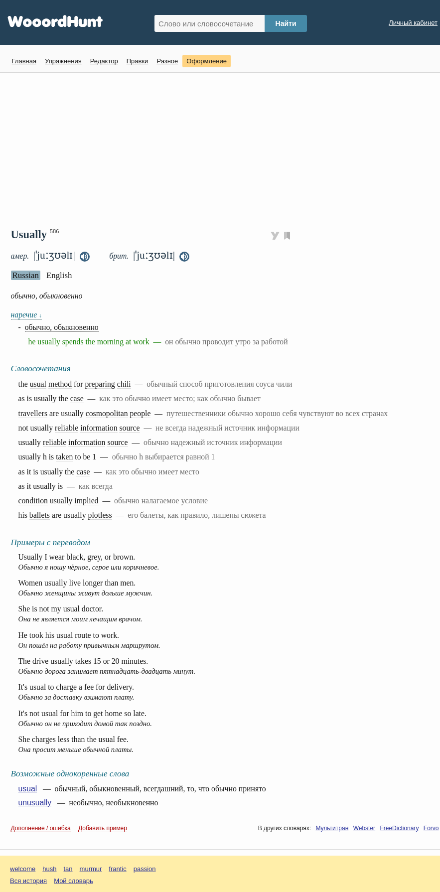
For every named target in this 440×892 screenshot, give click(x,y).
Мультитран (331, 828)
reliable (66, 428)
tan (68, 869)
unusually (35, 802)
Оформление (206, 61)
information (98, 428)
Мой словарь (73, 881)
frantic (117, 869)
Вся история (28, 881)
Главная (24, 61)
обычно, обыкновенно (62, 327)
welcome (22, 869)
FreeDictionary (399, 828)
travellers (33, 413)
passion (145, 869)
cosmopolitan (107, 413)
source (129, 428)
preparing (100, 384)
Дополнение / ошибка (41, 828)
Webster (364, 828)
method (60, 384)
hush (49, 869)
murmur (91, 869)
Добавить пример (102, 828)
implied (86, 500)
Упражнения (63, 61)
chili (124, 384)
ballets (39, 515)
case (77, 398)
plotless (100, 515)
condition (33, 500)
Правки (137, 61)
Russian (25, 275)
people (140, 413)
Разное (167, 61)
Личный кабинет (413, 22)
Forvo (431, 828)
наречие (26, 314)
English (59, 275)
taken (64, 456)
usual (38, 384)
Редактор (104, 61)
